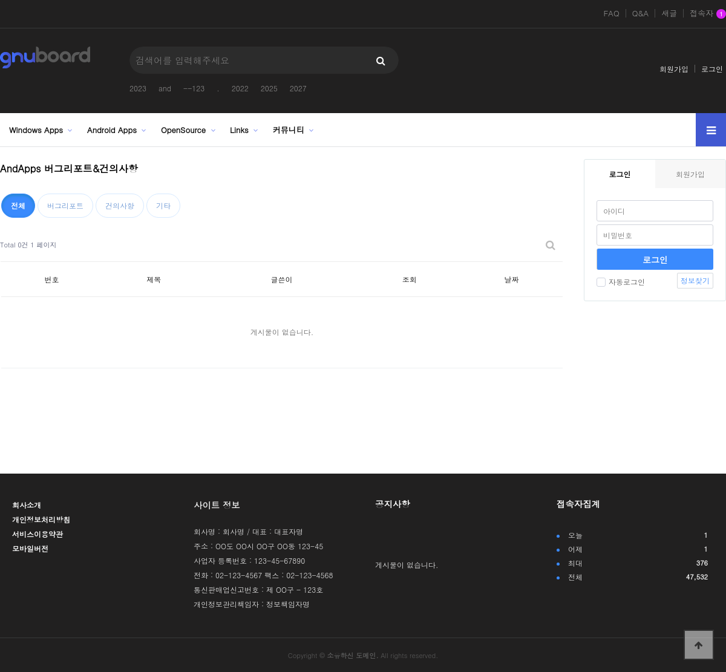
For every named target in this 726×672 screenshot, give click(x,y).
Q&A (640, 13)
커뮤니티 (288, 129)
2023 (137, 88)
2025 (269, 88)
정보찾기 (695, 280)
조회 (409, 279)
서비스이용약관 (37, 534)
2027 (298, 88)
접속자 (708, 14)
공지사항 (392, 504)
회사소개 (26, 505)
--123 (193, 88)
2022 (240, 88)
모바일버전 (30, 548)
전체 (18, 205)
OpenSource (183, 129)
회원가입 (673, 69)
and (165, 88)
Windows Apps (36, 129)
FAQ (611, 13)
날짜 (512, 279)
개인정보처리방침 (41, 519)
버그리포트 (65, 205)
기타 (163, 205)
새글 (669, 13)
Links (239, 129)
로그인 (712, 69)
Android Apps (112, 129)
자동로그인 (621, 281)
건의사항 (119, 205)
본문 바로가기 (0, 0)
